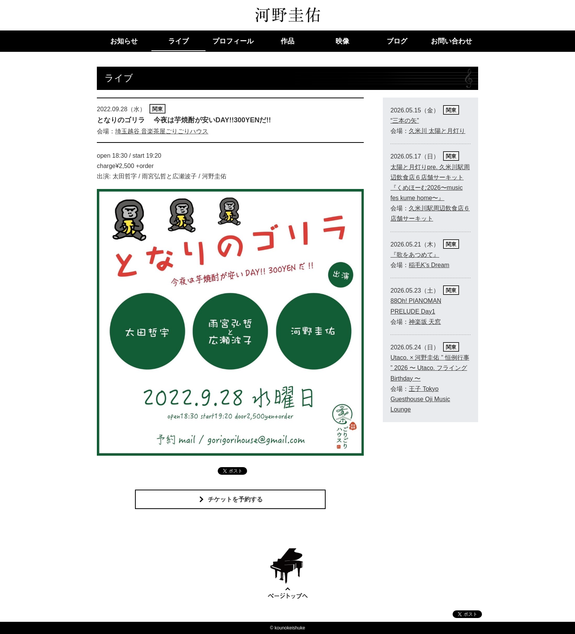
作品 (287, 41)
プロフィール (233, 41)
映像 (342, 41)
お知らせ (124, 41)
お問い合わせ (451, 41)
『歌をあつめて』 (414, 254)
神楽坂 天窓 (425, 322)
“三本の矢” (404, 120)
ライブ (178, 41)
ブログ (397, 41)
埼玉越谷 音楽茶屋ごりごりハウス (161, 131)
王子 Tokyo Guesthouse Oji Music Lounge (420, 399)
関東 (157, 109)
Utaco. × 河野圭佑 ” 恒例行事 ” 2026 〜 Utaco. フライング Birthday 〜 (429, 367)
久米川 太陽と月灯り (437, 131)
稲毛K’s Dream (429, 265)
